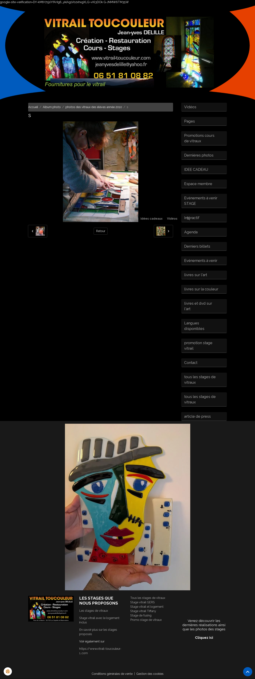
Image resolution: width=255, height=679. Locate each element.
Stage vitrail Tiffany (143, 611)
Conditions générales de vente (112, 674)
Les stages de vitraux (93, 610)
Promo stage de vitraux (146, 620)
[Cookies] (8, 671)
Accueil (71, 218)
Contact (106, 218)
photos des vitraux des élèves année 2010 (93, 107)
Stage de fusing (140, 615)
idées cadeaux (151, 218)
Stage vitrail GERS (142, 602)
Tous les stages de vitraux (147, 598)
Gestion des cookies (150, 674)
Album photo (126, 218)
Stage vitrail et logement (147, 606)
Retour (100, 231)
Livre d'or (89, 218)
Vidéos (172, 218)
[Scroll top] (247, 671)
